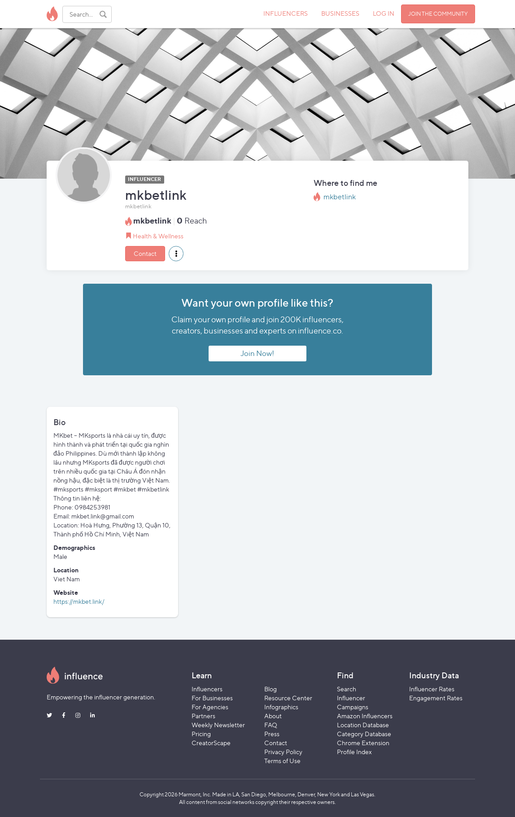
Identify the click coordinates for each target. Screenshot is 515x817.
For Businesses (212, 698)
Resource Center (288, 698)
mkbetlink (339, 197)
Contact (145, 253)
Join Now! (257, 353)
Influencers (207, 689)
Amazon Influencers (365, 716)
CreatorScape (211, 743)
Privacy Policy (283, 752)
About (273, 716)
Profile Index (354, 752)
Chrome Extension (363, 743)
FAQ (270, 725)
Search (346, 689)
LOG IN (383, 13)
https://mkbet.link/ (79, 601)
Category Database (364, 734)
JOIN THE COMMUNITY (438, 13)
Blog (270, 689)
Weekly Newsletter (218, 725)
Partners (203, 716)
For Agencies (210, 707)
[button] (176, 253)
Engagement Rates (436, 698)
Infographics (281, 707)
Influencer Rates (431, 689)
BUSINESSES (340, 13)
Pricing (201, 734)
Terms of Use (282, 760)
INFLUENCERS (285, 13)
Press (271, 734)
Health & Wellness (158, 236)
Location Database (363, 725)
